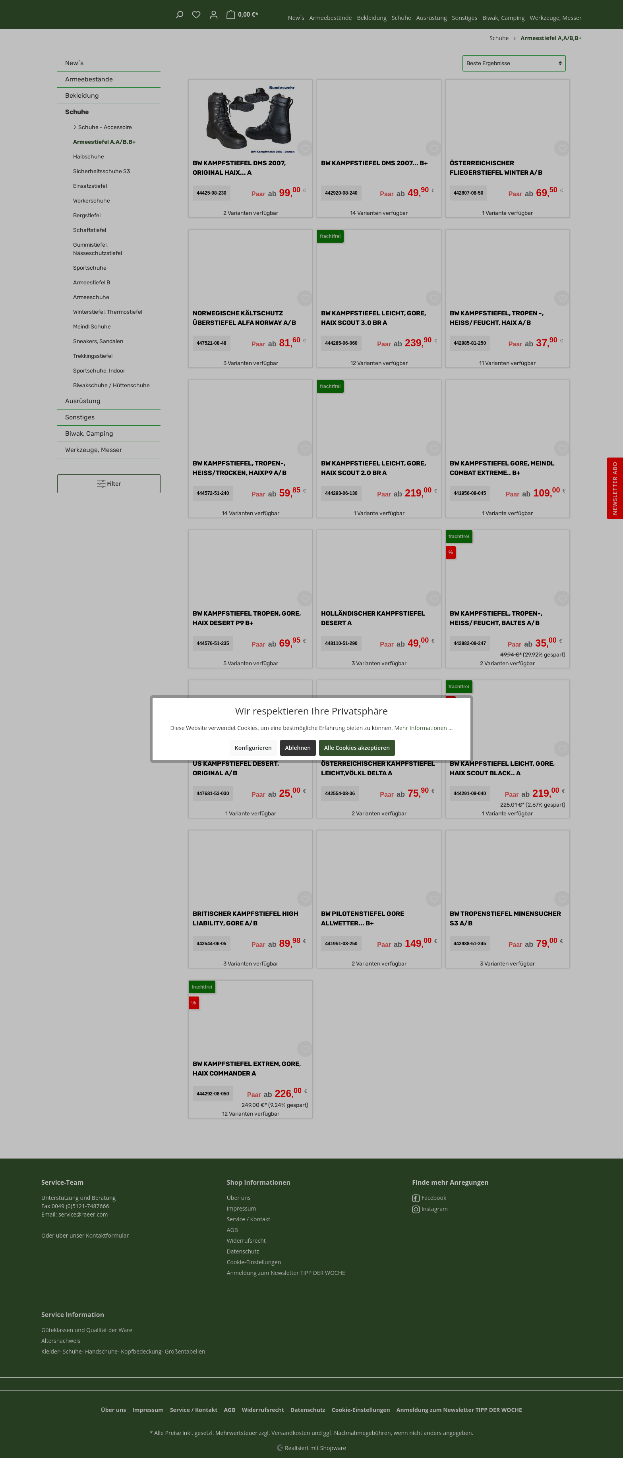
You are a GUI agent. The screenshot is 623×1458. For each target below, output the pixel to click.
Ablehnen (298, 747)
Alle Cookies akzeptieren (357, 747)
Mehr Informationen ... (423, 728)
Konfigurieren (253, 747)
